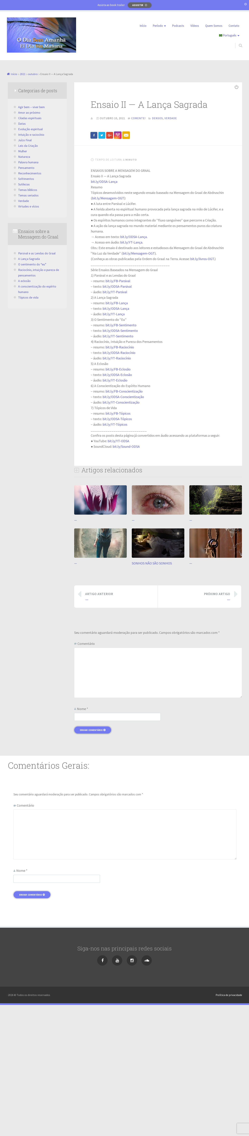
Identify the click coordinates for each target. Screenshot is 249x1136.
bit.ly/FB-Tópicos (117, 544)
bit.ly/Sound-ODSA (126, 577)
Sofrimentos (26, 179)
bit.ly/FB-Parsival (117, 412)
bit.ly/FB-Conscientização (124, 522)
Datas (22, 124)
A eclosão (24, 281)
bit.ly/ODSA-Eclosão (117, 505)
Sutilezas (24, 184)
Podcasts (178, 26)
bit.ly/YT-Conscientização (121, 533)
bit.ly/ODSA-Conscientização (123, 527)
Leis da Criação (28, 146)
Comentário (86, 774)
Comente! (138, 118)
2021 (22, 74)
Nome (82, 839)
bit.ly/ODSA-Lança (104, 312)
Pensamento (26, 168)
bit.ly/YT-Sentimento (118, 467)
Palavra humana (28, 162)
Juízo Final (25, 140)
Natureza (24, 157)
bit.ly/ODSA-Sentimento (120, 461)
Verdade (170, 118)
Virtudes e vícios (28, 206)
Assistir (137, 5)
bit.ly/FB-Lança (116, 434)
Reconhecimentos (29, 173)
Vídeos (194, 26)
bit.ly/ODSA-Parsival (117, 417)
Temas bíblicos (27, 190)
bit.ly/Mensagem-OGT (108, 329)
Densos (157, 118)
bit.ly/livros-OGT (202, 390)
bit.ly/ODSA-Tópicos (117, 550)
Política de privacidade (229, 1126)
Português (227, 35)
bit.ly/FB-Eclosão (118, 500)
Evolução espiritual (30, 129)
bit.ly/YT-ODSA (118, 572)
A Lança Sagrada (29, 259)
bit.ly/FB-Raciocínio (119, 478)
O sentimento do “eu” (32, 264)
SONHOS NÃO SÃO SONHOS (152, 694)
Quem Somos (213, 26)
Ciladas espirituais (30, 118)
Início (143, 26)
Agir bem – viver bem (31, 107)
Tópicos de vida (28, 297)
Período (158, 26)
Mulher (22, 151)
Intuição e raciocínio (31, 135)
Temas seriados (28, 195)
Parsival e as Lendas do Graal (37, 253)
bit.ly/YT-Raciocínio (117, 489)
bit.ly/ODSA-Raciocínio (119, 483)
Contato (234, 26)
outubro (33, 74)
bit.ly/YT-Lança (131, 373)
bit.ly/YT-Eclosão (115, 511)
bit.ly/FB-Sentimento (120, 456)
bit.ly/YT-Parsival (115, 423)
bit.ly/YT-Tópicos (115, 555)
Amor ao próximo (29, 113)
